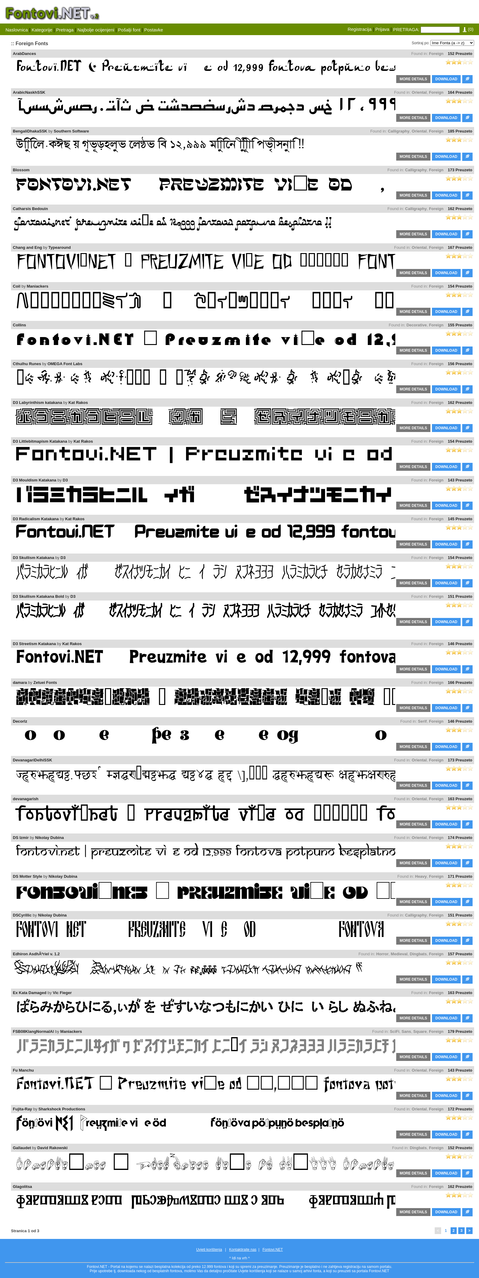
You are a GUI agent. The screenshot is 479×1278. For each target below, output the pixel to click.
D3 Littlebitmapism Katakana (40, 441)
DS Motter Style (27, 876)
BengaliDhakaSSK (30, 131)
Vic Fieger (62, 992)
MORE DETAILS (413, 79)
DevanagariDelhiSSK (32, 760)
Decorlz (20, 721)
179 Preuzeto (460, 1031)
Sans (406, 1031)
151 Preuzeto (460, 596)
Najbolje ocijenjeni (95, 29)
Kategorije (42, 29)
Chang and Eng (27, 247)
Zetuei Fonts (45, 682)
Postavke (153, 29)
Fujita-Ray (22, 1109)
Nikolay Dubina (49, 837)
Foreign (436, 53)
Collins (19, 325)
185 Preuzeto (460, 131)
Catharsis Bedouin (30, 208)
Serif (422, 721)
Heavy (421, 876)
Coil (16, 286)
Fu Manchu (23, 1070)
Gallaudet (22, 1147)
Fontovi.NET (272, 1249)
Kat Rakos (78, 402)
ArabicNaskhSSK (29, 92)
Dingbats (418, 954)
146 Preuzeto (460, 643)
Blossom (21, 170)
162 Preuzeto (460, 208)
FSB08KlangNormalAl (33, 1031)
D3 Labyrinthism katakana (37, 402)
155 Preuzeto (460, 325)
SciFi (394, 1031)
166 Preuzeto (460, 682)
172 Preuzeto (460, 1109)
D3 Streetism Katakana (34, 643)
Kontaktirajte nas (242, 1249)
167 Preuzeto (460, 247)
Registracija (359, 29)
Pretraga (65, 29)
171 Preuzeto (460, 876)
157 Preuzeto (460, 954)
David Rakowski (52, 1147)
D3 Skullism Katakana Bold (38, 596)
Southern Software (71, 131)
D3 (65, 480)
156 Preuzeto (460, 363)
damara (20, 682)
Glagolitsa (22, 1186)
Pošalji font (129, 29)
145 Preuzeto (460, 519)
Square (420, 1031)
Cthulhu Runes (27, 363)
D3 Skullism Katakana (33, 557)
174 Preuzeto (460, 837)
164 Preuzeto (460, 92)
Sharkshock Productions (61, 1109)
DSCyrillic (22, 915)
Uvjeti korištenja (209, 1249)
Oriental (419, 92)
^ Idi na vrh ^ (239, 1258)
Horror (382, 954)
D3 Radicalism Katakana (36, 519)
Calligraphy (399, 131)
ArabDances (24, 53)
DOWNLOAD (446, 79)
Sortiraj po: (421, 43)
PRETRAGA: (406, 29)
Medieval (399, 954)
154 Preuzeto (460, 286)
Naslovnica (16, 29)
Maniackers (38, 286)
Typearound (59, 247)
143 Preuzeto (460, 480)
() (468, 29)
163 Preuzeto (460, 799)
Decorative (416, 325)
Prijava (382, 29)
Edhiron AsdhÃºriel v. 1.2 (36, 954)
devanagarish (25, 799)
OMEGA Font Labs (64, 363)
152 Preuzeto (460, 53)
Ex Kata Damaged (29, 992)
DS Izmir (21, 837)
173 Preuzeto (460, 170)
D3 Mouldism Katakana (34, 480)
